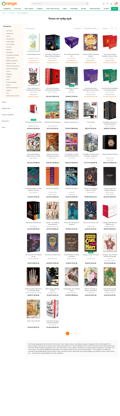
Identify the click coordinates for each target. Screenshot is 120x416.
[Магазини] (104, 4)
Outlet (114, 8)
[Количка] (116, 4)
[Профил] (111, 4)
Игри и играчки (29, 8)
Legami (65, 8)
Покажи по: (105, 28)
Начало (4, 13)
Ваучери (83, 8)
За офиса (106, 8)
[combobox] (57, 4)
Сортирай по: (78, 28)
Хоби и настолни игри (52, 8)
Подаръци (40, 8)
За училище (17, 8)
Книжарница (7, 8)
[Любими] (107, 4)
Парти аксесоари (95, 8)
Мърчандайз (74, 8)
